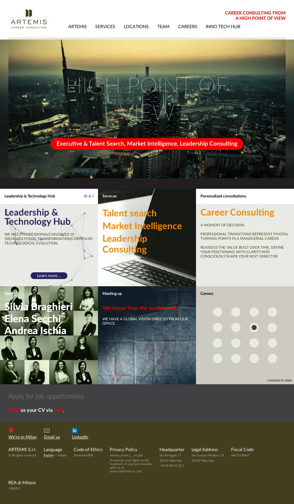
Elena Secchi (32, 319)
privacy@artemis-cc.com (126, 471)
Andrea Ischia (35, 331)
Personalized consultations (223, 196)
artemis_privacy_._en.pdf (126, 455)
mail (58, 410)
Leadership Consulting (124, 244)
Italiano (62, 455)
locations (136, 27)
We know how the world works (140, 308)
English (48, 455)
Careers (206, 294)
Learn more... (49, 276)
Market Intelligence (142, 226)
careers (187, 27)
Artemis (36, 18)
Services (109, 196)
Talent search (129, 213)
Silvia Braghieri (38, 307)
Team (8, 294)
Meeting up (112, 294)
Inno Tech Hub (223, 27)
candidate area (279, 380)
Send (13, 410)
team (163, 27)
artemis (77, 27)
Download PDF (83, 455)
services (105, 27)
